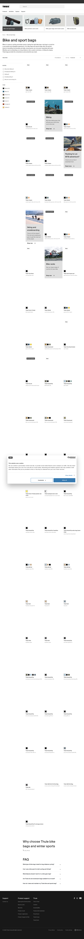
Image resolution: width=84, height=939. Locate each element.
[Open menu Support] (24, 11)
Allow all (64, 480)
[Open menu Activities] (12, 11)
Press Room (36, 914)
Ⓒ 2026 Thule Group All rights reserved (12, 930)
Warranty (20, 907)
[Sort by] (76, 58)
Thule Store (36, 920)
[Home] (11, 6)
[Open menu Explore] (18, 11)
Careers (35, 904)
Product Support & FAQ (23, 917)
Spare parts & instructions (24, 901)
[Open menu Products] (6, 11)
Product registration (23, 914)
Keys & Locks (21, 904)
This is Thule (36, 901)
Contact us (5, 901)
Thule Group (36, 917)
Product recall (21, 911)
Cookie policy (60, 930)
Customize (42, 480)
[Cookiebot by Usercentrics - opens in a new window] (68, 457)
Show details (69, 475)
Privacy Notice (51, 930)
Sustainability (36, 907)
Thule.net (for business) (38, 911)
